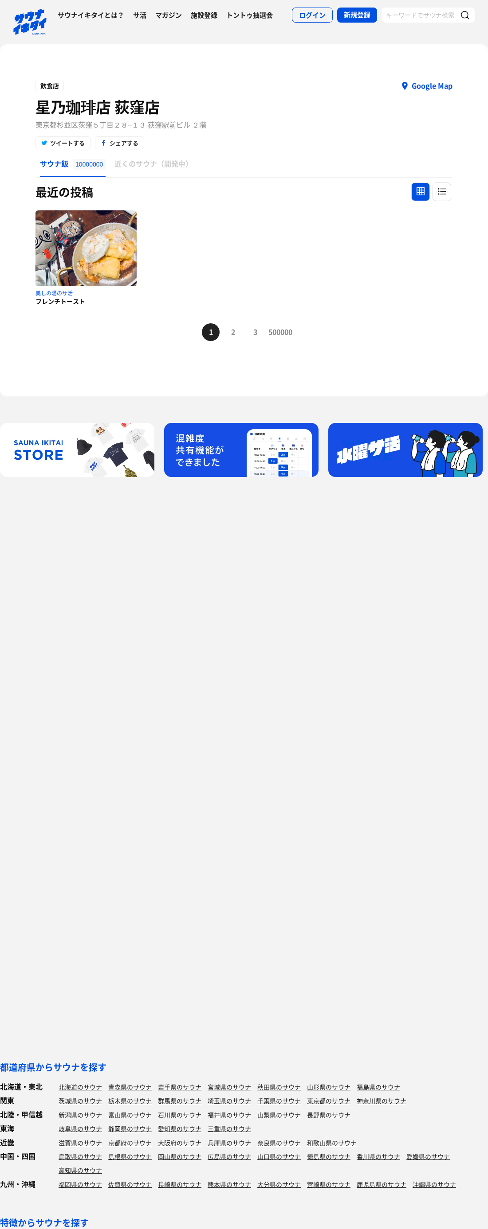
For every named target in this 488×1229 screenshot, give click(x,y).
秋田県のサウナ (279, 1086)
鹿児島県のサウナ (381, 1184)
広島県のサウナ (229, 1156)
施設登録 (204, 15)
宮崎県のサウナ (328, 1184)
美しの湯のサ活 (54, 293)
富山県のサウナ (130, 1114)
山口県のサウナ (279, 1156)
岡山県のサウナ (179, 1156)
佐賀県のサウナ (130, 1184)
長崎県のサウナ (179, 1184)
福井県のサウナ (229, 1114)
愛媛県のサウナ (428, 1156)
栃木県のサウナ (130, 1100)
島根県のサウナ (130, 1156)
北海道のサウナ (80, 1086)
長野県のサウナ (328, 1114)
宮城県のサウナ (229, 1086)
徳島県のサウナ (328, 1156)
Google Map (432, 85)
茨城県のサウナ (80, 1100)
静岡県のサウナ (130, 1128)
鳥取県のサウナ (80, 1156)
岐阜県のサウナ (80, 1128)
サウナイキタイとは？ (91, 15)
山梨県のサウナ (279, 1114)
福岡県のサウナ (80, 1184)
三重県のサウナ (229, 1128)
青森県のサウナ (130, 1086)
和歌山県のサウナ (332, 1142)
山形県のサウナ (328, 1086)
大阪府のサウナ (179, 1142)
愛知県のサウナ (179, 1128)
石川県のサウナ (179, 1114)
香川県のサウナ (378, 1156)
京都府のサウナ (130, 1142)
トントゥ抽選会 (249, 15)
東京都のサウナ (328, 1100)
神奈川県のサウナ (381, 1100)
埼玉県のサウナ (229, 1100)
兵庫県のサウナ (229, 1142)
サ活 (139, 15)
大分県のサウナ (279, 1184)
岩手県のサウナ (179, 1086)
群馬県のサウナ (179, 1100)
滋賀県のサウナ (80, 1142)
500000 (277, 331)
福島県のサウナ (378, 1086)
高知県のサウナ (80, 1170)
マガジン (168, 15)
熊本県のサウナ (229, 1184)
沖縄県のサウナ (434, 1184)
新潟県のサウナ (80, 1114)
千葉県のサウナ (279, 1100)
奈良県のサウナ (279, 1142)
